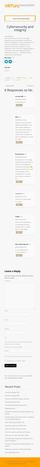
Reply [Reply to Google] (19, 233)
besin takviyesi (19, 154)
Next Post (31, 86)
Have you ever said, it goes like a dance (17, 435)
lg (13, 78)
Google (17, 216)
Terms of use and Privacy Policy (16, 464)
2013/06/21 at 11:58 (20, 120)
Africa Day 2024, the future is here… (16, 429)
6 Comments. (17, 80)
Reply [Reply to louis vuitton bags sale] (19, 256)
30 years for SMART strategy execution (17, 399)
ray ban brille (19, 96)
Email (6, 320)
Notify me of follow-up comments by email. (19, 356)
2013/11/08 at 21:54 (20, 247)
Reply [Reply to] (19, 205)
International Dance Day (12, 402)
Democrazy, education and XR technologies (18, 449)
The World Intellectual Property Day (16, 405)
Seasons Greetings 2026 (12, 392)
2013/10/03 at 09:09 (20, 157)
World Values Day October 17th (14, 422)
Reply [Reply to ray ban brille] (19, 106)
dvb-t (16, 117)
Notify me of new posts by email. (16, 361)
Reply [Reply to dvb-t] (19, 143)
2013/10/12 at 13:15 (20, 196)
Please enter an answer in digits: (13, 347)
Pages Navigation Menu (19, 19)
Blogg (24, 78)
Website (7, 329)
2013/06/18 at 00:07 (20, 99)
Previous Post (9, 86)
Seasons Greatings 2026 (12, 395)
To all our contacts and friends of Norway (17, 432)
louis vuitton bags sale (21, 244)
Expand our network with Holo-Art (15, 425)
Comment (7, 280)
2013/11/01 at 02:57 (20, 219)
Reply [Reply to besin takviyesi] (19, 183)
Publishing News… (11, 408)
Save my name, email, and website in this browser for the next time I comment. (18, 343)
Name (6, 310)
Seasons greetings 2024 (12, 452)
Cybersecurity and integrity (20, 28)
